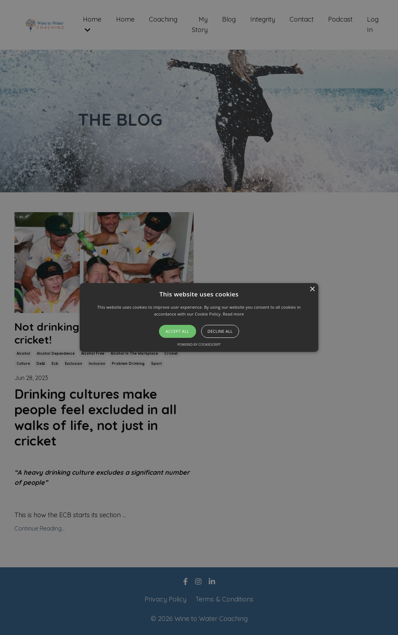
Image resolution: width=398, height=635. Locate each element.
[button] (199, 317)
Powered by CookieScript (199, 344)
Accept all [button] (177, 331)
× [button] (312, 289)
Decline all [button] (220, 331)
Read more (233, 314)
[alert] (199, 317)
